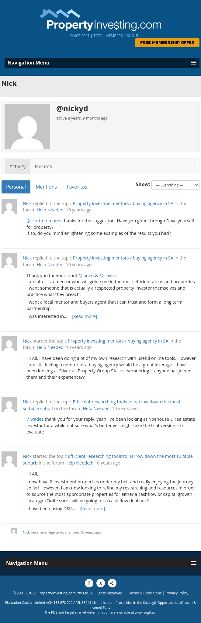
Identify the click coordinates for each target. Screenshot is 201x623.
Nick (27, 203)
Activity (17, 166)
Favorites (77, 186)
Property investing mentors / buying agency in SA (123, 203)
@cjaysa (107, 275)
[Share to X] (100, 583)
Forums (43, 166)
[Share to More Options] (112, 583)
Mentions (46, 186)
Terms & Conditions (144, 593)
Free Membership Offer (167, 43)
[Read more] (84, 316)
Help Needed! (51, 210)
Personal (16, 186)
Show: (143, 184)
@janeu (86, 275)
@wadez (34, 419)
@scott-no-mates (43, 221)
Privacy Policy (176, 593)
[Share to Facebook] (89, 583)
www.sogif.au (145, 612)
